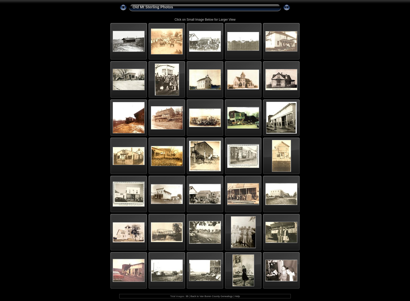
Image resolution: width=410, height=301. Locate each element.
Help (237, 296)
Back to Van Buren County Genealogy (211, 296)
